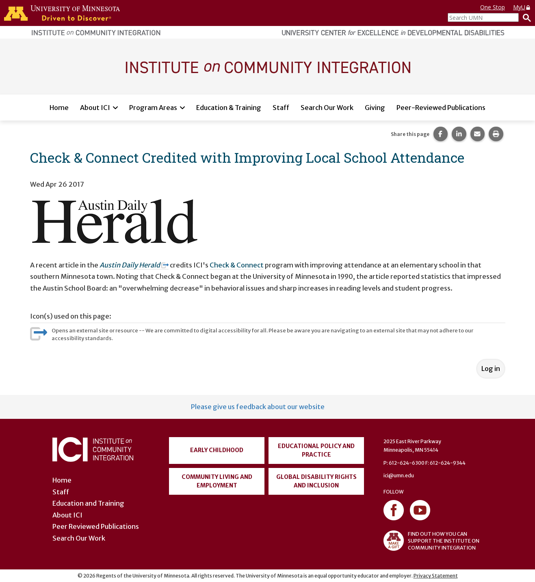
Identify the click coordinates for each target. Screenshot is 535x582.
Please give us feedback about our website (258, 407)
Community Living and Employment (217, 481)
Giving (375, 107)
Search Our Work (327, 107)
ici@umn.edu (398, 475)
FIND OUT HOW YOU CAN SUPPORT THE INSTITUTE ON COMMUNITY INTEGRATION (431, 540)
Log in (490, 368)
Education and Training (88, 503)
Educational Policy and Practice (316, 450)
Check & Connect (237, 265)
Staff (281, 107)
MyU (522, 7)
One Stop (492, 7)
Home (59, 107)
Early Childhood (216, 450)
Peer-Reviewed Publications (440, 107)
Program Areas (153, 107)
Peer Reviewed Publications (95, 526)
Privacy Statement (436, 576)
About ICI (95, 107)
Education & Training (228, 107)
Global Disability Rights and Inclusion (316, 481)
